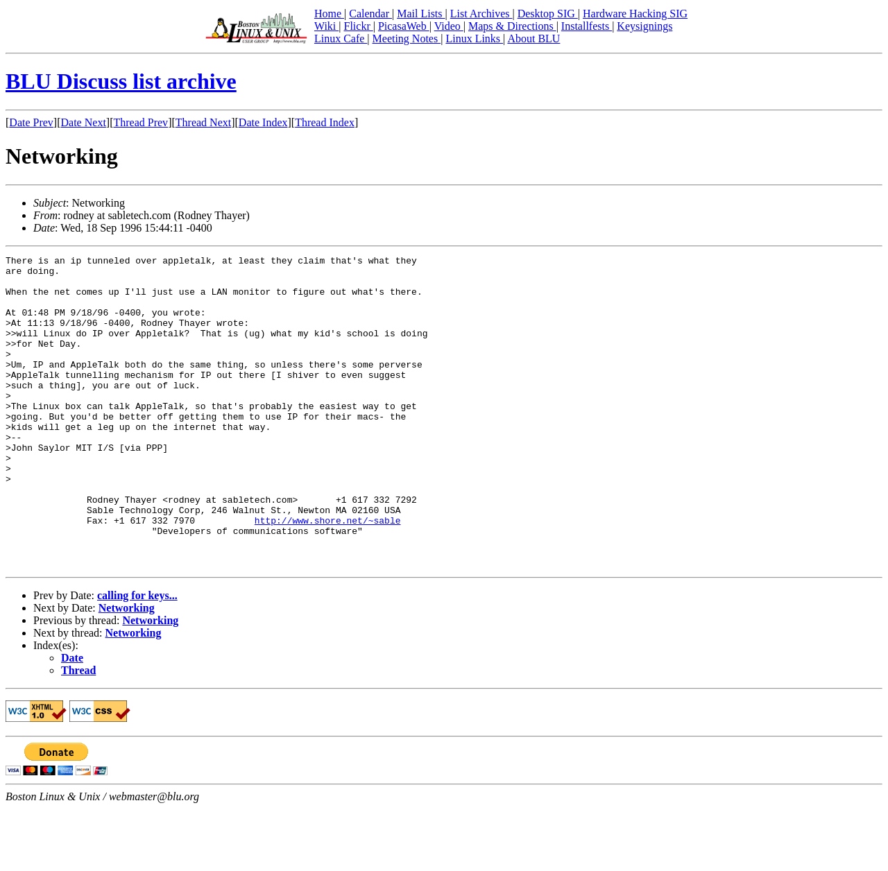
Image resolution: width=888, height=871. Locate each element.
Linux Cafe (340, 38)
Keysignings (644, 26)
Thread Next (203, 122)
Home (329, 13)
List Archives (481, 13)
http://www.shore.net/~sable (328, 574)
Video (448, 26)
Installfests (586, 26)
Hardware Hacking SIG (635, 13)
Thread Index (325, 122)
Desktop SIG (548, 13)
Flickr (358, 26)
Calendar (370, 13)
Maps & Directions (512, 26)
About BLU (533, 38)
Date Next (83, 122)
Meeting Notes (407, 38)
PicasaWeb (403, 26)
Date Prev (31, 122)
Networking (127, 670)
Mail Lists (421, 13)
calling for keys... (137, 658)
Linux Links (474, 38)
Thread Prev (140, 122)
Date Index (263, 122)
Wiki (326, 26)
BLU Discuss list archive (121, 81)
